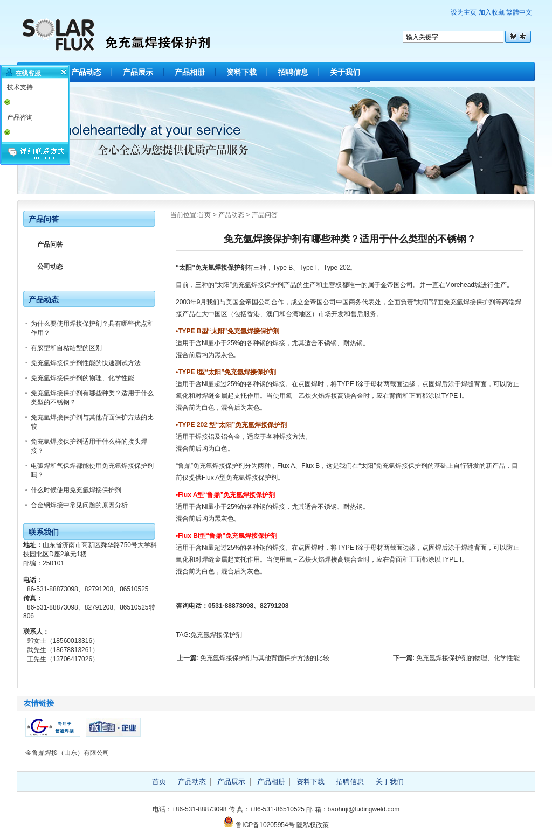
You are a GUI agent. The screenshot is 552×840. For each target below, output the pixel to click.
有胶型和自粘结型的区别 (66, 348)
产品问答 (265, 215)
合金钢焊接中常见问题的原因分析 (79, 505)
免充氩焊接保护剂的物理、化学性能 (468, 658)
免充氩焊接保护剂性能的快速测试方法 (86, 363)
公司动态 (50, 266)
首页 (204, 215)
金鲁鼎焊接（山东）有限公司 (67, 753)
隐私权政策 (312, 825)
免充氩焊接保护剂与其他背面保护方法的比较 (264, 658)
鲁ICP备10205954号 (265, 825)
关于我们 (345, 72)
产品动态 (86, 72)
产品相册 (190, 72)
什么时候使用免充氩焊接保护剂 (76, 490)
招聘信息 (293, 72)
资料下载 (241, 72)
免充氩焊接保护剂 (216, 635)
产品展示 (138, 72)
